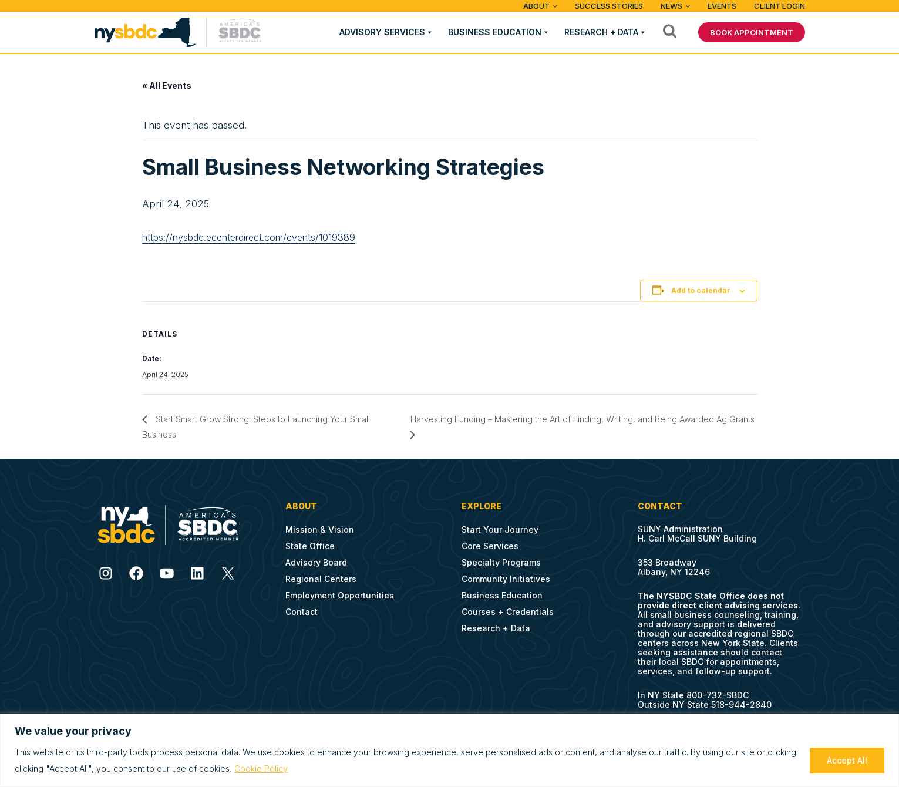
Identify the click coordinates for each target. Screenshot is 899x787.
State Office (310, 546)
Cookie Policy (261, 768)
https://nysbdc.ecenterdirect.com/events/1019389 (248, 237)
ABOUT (536, 6)
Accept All (847, 760)
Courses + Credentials (508, 612)
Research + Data (601, 32)
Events (722, 6)
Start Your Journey (500, 529)
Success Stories (609, 6)
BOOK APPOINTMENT (751, 32)
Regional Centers (320, 579)
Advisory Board (316, 562)
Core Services (490, 546)
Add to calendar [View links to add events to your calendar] (700, 290)
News (671, 6)
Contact (301, 612)
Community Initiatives (506, 579)
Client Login (779, 6)
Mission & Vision (319, 529)
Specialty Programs (501, 562)
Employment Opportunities (339, 595)
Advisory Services (382, 32)
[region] (449, 750)
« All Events (166, 85)
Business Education (494, 32)
